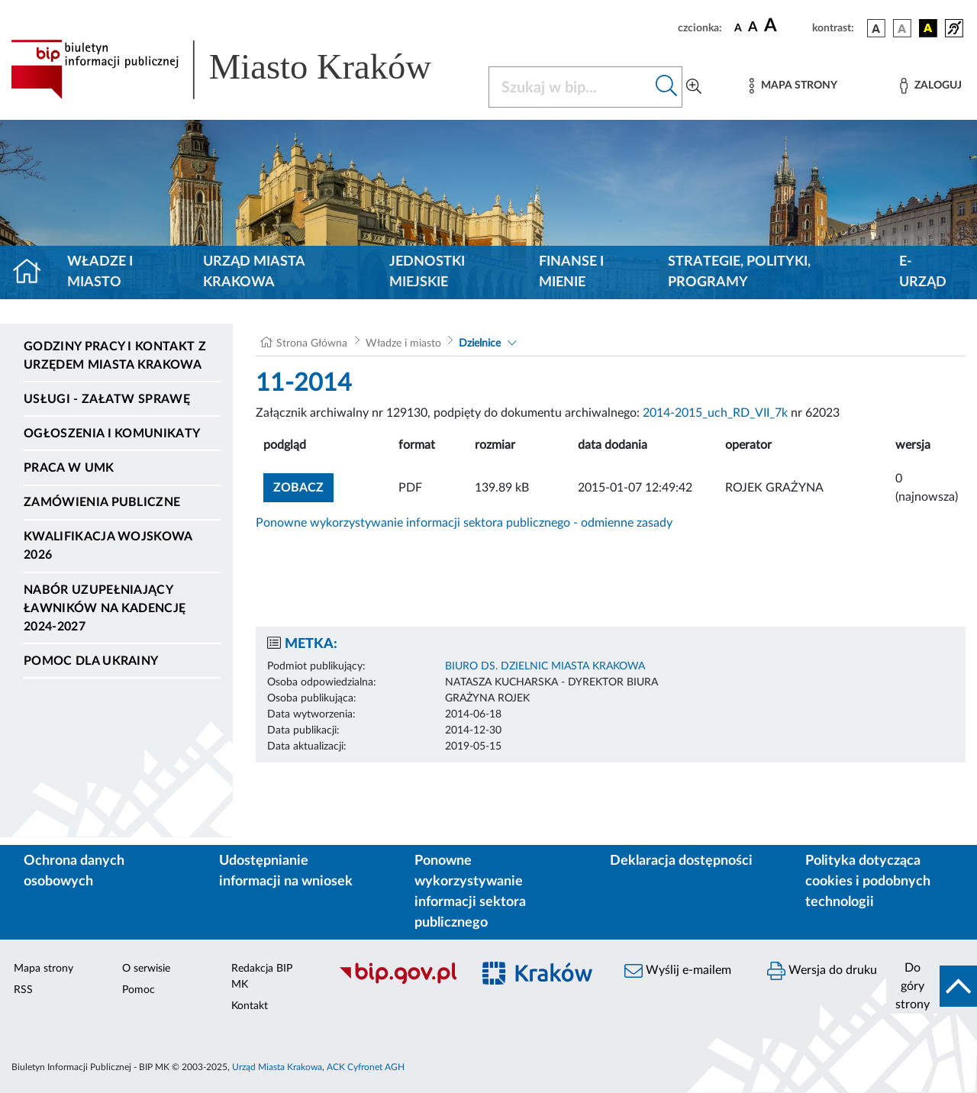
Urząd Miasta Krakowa (254, 272)
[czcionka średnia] (752, 28)
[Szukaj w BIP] (570, 87)
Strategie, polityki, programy (739, 272)
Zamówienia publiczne (102, 502)
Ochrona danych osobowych (74, 871)
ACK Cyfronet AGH (366, 1067)
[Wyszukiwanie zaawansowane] (693, 87)
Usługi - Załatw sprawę (107, 399)
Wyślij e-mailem (677, 971)
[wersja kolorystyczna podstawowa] (876, 28)
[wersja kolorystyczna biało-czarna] (902, 28)
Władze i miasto (100, 272)
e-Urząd (922, 272)
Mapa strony (43, 968)
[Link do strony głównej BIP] (240, 69)
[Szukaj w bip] (666, 87)
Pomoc (138, 990)
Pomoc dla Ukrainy (91, 661)
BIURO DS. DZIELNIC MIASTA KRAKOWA (545, 666)
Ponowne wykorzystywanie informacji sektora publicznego (470, 892)
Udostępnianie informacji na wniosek (286, 871)
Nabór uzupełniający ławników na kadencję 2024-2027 (104, 608)
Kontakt (249, 1006)
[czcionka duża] (786, 26)
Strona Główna (311, 343)
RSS (23, 990)
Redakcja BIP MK (261, 976)
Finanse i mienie (571, 272)
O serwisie (146, 968)
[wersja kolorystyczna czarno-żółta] (928, 28)
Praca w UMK (69, 468)
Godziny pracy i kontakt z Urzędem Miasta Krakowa (115, 355)
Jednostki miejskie (427, 272)
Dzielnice (480, 343)
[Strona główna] (33, 272)
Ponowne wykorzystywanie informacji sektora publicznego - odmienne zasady (464, 523)
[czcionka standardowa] (738, 27)
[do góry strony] (931, 986)
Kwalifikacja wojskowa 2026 (108, 545)
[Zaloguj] (930, 86)
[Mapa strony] (793, 86)
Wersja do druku (822, 971)
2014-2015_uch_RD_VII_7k (715, 413)
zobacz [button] (303, 486)
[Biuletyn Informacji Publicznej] (397, 981)
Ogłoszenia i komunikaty (112, 433)
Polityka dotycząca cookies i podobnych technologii (867, 881)
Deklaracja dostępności (681, 861)
